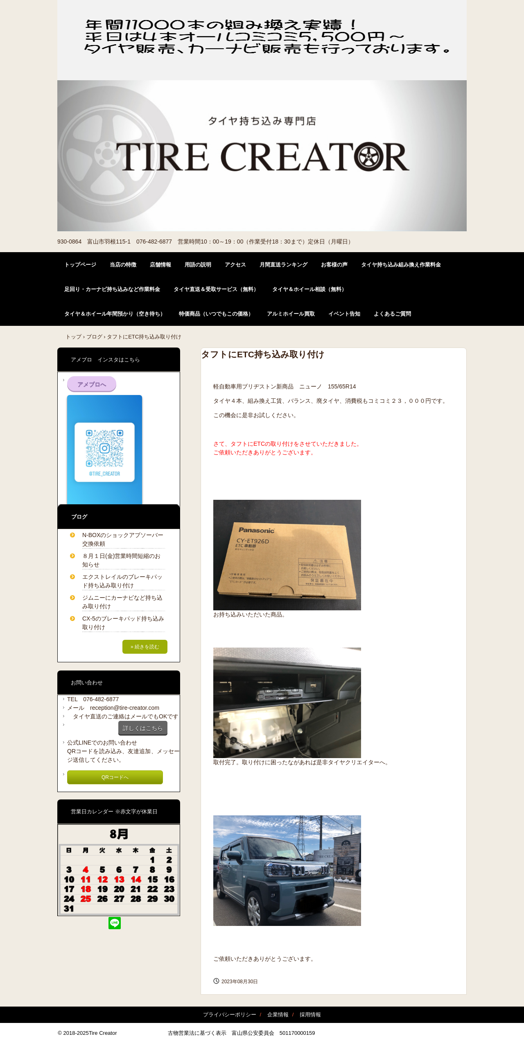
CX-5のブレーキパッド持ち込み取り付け (123, 622)
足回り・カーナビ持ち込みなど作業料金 (112, 289)
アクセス (235, 265)
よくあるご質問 (392, 314)
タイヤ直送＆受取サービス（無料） (216, 289)
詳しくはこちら (143, 728)
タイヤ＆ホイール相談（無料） (309, 289)
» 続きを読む (145, 647)
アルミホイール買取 (291, 314)
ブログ (94, 337)
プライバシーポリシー (229, 1014)
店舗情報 (160, 265)
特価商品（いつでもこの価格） (216, 314)
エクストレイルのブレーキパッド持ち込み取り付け (122, 581)
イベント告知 (344, 314)
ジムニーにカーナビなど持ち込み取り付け (122, 602)
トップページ (80, 265)
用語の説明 (198, 265)
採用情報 (310, 1014)
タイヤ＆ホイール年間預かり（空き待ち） (114, 314)
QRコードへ (115, 777)
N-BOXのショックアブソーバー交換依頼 (122, 539)
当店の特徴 (123, 265)
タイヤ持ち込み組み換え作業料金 (401, 265)
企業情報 (278, 1014)
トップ (73, 337)
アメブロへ (91, 384)
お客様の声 (334, 265)
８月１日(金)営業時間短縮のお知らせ (121, 560)
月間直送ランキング (283, 265)
